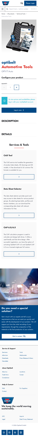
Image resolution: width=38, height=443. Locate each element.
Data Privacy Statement (26, 419)
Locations (22, 372)
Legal (3, 419)
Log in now (19, 110)
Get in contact (19, 336)
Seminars (4, 352)
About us (4, 372)
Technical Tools (21, 14)
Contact (4, 391)
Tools (21, 352)
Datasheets (5, 358)
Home (3, 14)
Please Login (30, 3)
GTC (3, 416)
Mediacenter (23, 355)
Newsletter (5, 361)
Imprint (22, 416)
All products (10, 14)
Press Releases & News (26, 358)
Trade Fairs (5, 375)
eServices (5, 355)
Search (34, 9)
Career (22, 375)
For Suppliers (23, 388)
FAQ (3, 388)
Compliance (5, 378)
